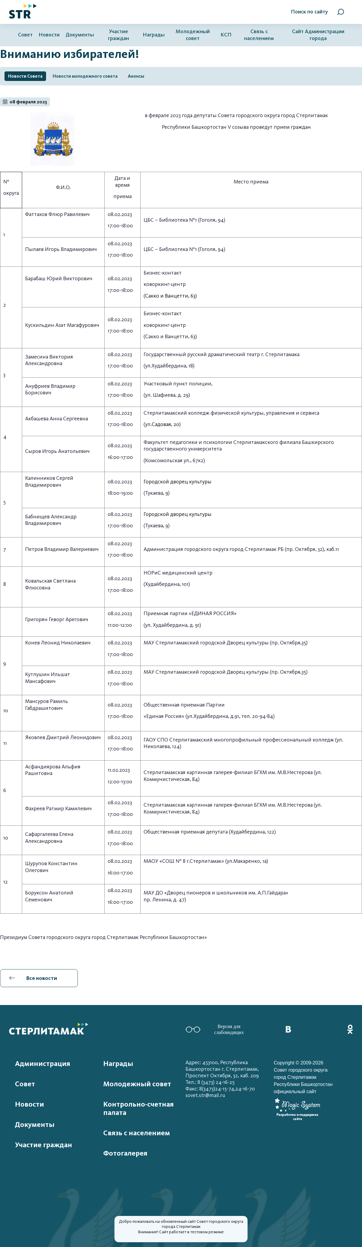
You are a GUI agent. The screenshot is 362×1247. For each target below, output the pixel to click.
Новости (49, 35)
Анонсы (136, 76)
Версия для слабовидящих (214, 1029)
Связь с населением (259, 35)
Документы (80, 35)
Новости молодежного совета (85, 76)
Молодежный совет (193, 35)
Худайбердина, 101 (166, 584)
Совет (25, 35)
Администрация (42, 1063)
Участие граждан (118, 35)
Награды (154, 35)
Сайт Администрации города (318, 35)
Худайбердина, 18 (172, 366)
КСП (226, 35)
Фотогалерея (125, 1153)
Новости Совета (25, 76)
